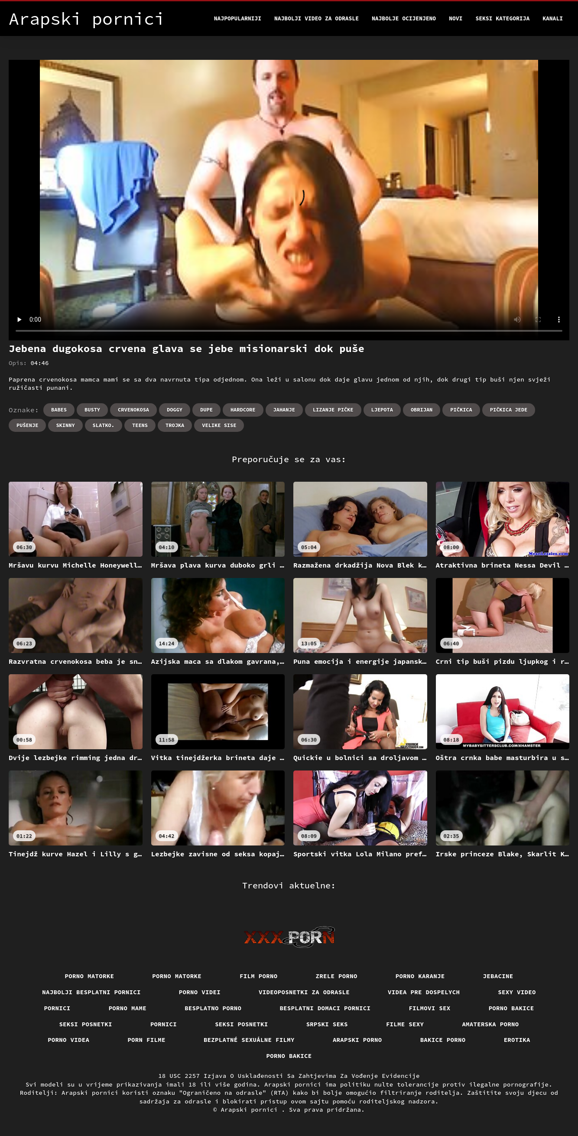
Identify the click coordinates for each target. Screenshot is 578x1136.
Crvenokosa (133, 409)
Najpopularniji (237, 18)
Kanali (552, 18)
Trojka (175, 425)
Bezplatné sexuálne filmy (249, 1040)
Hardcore (243, 409)
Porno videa (68, 1040)
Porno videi (200, 992)
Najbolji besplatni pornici (91, 992)
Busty (92, 409)
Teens (140, 425)
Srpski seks (327, 1024)
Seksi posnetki (85, 1024)
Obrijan (421, 409)
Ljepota (382, 409)
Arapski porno (357, 1040)
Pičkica (461, 409)
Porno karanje (420, 976)
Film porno (259, 976)
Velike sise (219, 425)
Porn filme (146, 1040)
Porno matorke (89, 976)
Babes (59, 409)
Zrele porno (336, 976)
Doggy (174, 409)
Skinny (65, 425)
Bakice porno (443, 1040)
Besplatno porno (213, 1008)
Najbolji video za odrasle (316, 18)
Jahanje (284, 409)
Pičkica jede (508, 409)
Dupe (206, 409)
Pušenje (27, 425)
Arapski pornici (251, 1109)
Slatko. (103, 425)
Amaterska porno (490, 1024)
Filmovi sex (429, 1008)
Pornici (57, 1008)
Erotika (517, 1040)
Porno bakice (511, 1008)
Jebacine (498, 976)
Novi (455, 18)
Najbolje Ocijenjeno (404, 18)
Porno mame (128, 1008)
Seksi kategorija (502, 18)
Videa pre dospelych (424, 992)
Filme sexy (405, 1024)
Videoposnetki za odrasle (304, 992)
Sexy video (517, 992)
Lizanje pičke (333, 409)
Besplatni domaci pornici (324, 1008)
